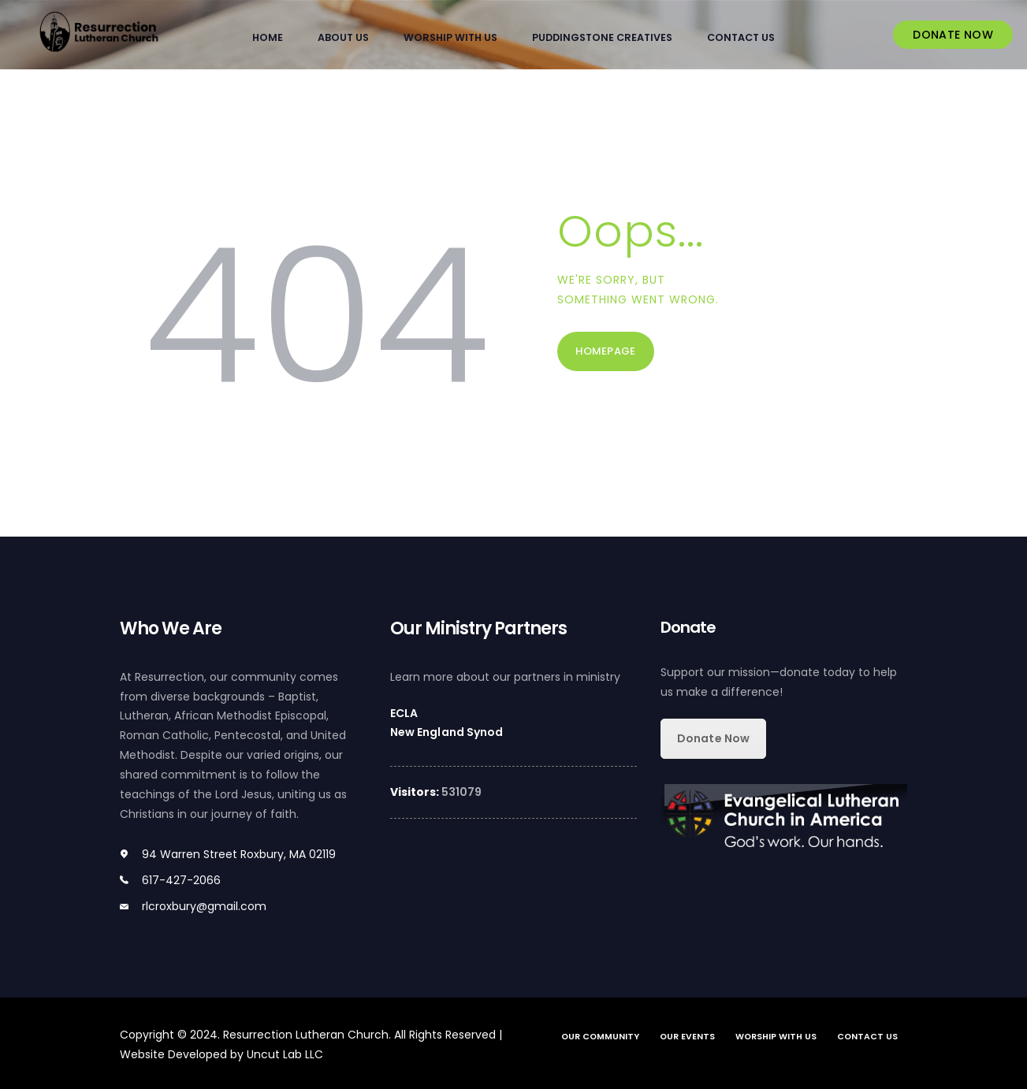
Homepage (608, 353)
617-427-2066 (181, 880)
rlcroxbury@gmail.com (204, 905)
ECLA (404, 712)
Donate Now (713, 737)
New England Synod (446, 732)
